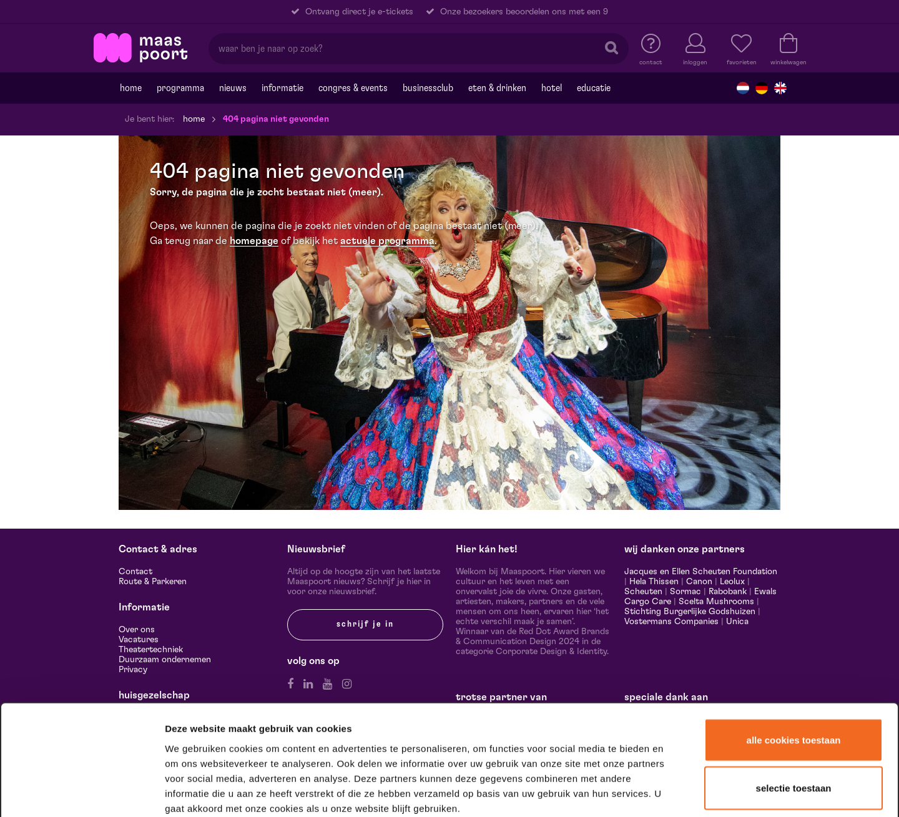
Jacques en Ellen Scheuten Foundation (700, 571)
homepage (254, 241)
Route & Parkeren (153, 581)
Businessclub (428, 88)
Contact (135, 571)
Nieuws (233, 88)
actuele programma (387, 241)
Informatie (282, 88)
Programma (180, 88)
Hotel (551, 88)
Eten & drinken (497, 88)
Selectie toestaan (794, 684)
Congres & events (353, 88)
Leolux (732, 581)
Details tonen (675, 791)
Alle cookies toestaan (794, 635)
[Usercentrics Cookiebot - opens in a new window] (82, 791)
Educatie (594, 88)
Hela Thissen (654, 581)
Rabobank (728, 591)
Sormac (685, 591)
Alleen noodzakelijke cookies (793, 731)
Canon (699, 581)
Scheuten (643, 591)
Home (131, 88)
